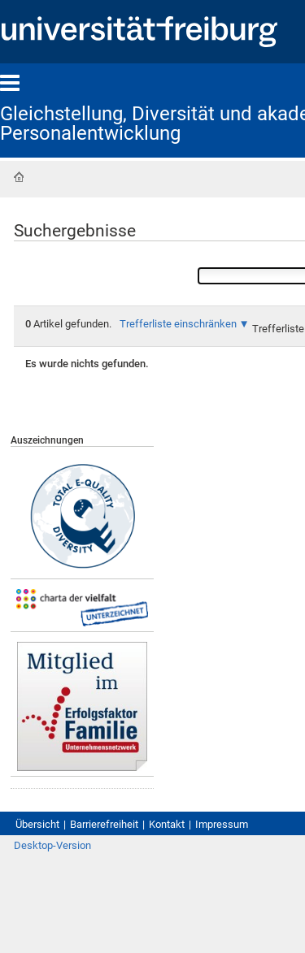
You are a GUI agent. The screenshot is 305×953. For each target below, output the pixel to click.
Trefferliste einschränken (178, 324)
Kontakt (167, 824)
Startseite (19, 177)
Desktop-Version (52, 845)
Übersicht (37, 824)
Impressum (221, 824)
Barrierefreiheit (104, 824)
